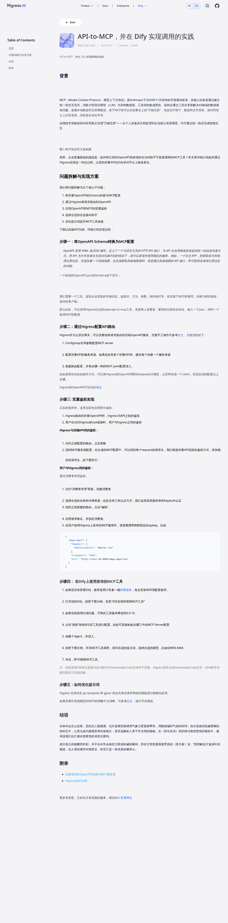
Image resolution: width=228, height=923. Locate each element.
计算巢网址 (125, 798)
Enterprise (123, 5)
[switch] (193, 5)
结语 (11, 61)
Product (87, 5)
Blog (142, 5)
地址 (99, 387)
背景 (11, 48)
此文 (181, 335)
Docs (105, 5)
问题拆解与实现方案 (20, 55)
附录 (11, 68)
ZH (196, 5)
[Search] (207, 6)
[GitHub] (217, 5)
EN (189, 5)
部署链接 (126, 590)
